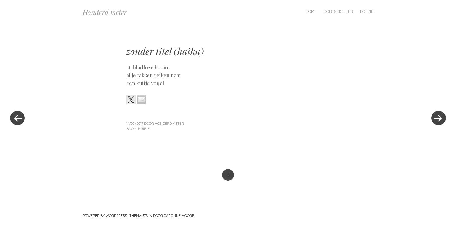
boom (131, 128)
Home (311, 11)
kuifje (144, 128)
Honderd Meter (169, 123)
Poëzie (366, 11)
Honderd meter (105, 12)
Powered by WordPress (105, 215)
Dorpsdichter (338, 11)
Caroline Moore (179, 215)
